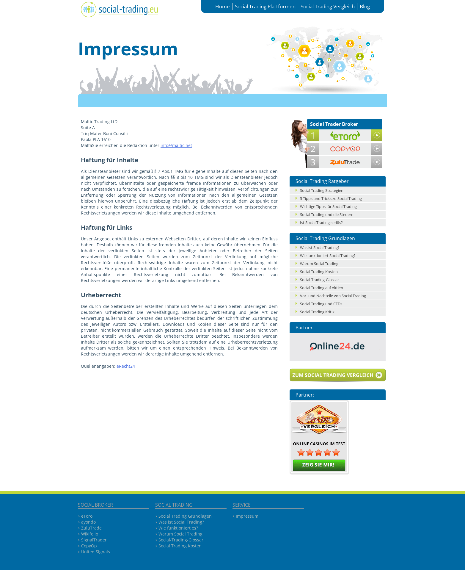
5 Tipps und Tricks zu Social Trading (331, 198)
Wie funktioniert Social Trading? (328, 255)
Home (222, 6)
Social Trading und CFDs (321, 303)
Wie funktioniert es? (178, 528)
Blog (365, 6)
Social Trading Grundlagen (185, 516)
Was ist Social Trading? (320, 247)
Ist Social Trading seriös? (321, 222)
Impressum (247, 516)
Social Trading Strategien (321, 190)
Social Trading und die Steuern (327, 214)
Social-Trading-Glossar (319, 279)
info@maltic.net (176, 145)
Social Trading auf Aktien (321, 287)
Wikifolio (89, 534)
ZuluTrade (91, 528)
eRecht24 (126, 366)
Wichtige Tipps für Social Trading (328, 206)
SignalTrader (94, 540)
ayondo (88, 522)
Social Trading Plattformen (265, 6)
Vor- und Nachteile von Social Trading (333, 295)
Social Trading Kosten (319, 271)
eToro (86, 516)
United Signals (95, 552)
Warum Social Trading (319, 263)
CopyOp (89, 546)
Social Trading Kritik (317, 311)
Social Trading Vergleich (328, 6)
